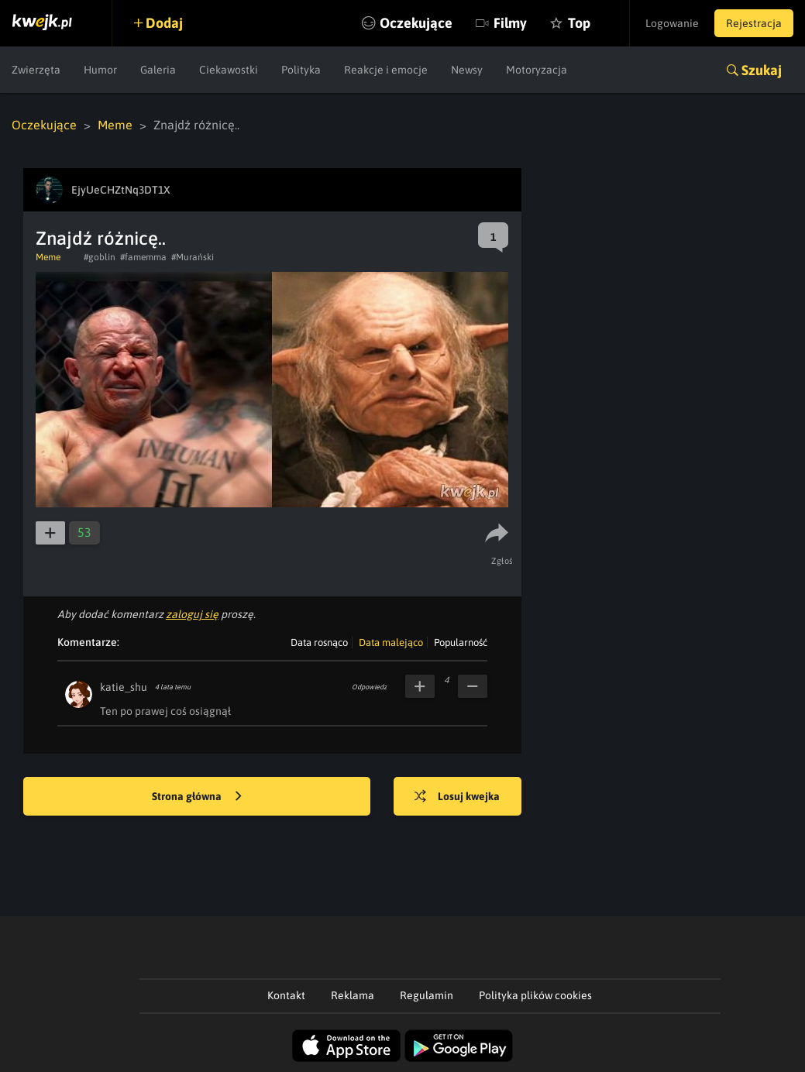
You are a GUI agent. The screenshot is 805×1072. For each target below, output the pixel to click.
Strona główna (197, 797)
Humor (100, 70)
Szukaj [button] (761, 70)
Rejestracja (754, 23)
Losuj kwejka (457, 797)
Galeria (158, 70)
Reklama (352, 995)
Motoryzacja (536, 70)
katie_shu (123, 687)
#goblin (99, 257)
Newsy (467, 70)
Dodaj (164, 23)
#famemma (143, 257)
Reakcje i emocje (386, 70)
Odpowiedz (369, 687)
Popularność (460, 642)
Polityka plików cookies (535, 995)
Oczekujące (416, 23)
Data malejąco (391, 642)
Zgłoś (502, 560)
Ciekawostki (228, 70)
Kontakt (286, 995)
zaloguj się (192, 614)
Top (579, 23)
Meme (115, 125)
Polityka (301, 70)
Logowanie (672, 23)
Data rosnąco (319, 642)
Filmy (510, 23)
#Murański (192, 257)
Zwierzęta (36, 70)
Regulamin (426, 995)
